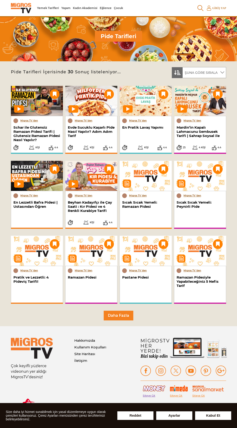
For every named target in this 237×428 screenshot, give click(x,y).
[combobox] (199, 72)
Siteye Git (149, 395)
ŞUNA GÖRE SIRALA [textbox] (201, 73)
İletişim (80, 360)
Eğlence (106, 8)
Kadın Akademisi (85, 8)
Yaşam (66, 8)
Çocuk (118, 8)
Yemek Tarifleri (48, 8)
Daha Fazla (118, 315)
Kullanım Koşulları (90, 347)
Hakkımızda (84, 340)
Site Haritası (84, 354)
